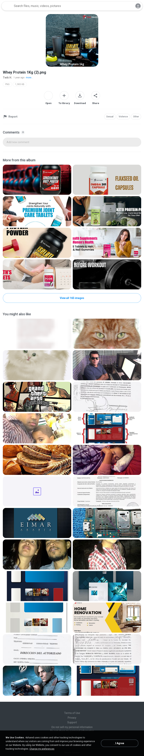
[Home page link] (7, 6)
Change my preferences (41, 749)
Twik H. (7, 77)
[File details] (37, 180)
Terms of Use (72, 713)
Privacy (72, 717)
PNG (7, 84)
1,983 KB (19, 84)
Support (72, 722)
